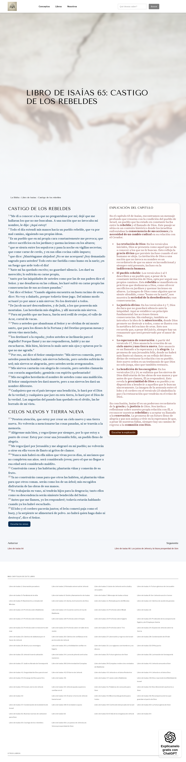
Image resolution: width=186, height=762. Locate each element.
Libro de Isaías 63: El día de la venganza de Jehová (114, 714)
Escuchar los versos (19, 524)
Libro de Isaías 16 (144, 610)
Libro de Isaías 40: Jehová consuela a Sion (154, 663)
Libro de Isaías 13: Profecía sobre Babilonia (26, 610)
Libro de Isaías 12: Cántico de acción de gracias (155, 601)
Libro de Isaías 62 (59, 714)
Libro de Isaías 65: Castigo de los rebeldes (26, 723)
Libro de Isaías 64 (144, 714)
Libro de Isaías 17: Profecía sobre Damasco (26, 619)
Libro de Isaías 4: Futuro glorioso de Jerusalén (155, 586)
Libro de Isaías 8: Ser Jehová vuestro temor (154, 595)
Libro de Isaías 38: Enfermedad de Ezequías (69, 663)
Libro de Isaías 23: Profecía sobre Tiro (109, 628)
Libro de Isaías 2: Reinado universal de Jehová (70, 586)
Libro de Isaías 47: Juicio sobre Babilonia (110, 678)
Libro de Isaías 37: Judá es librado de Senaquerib (28, 663)
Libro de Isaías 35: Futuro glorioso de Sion (111, 655)
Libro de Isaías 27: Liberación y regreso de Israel (113, 637)
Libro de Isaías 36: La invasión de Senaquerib (155, 655)
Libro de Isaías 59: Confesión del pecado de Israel (114, 705)
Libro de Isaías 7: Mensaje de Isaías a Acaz (111, 595)
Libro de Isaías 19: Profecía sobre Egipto (110, 619)
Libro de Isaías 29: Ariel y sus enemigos (25, 646)
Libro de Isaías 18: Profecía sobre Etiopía (68, 619)
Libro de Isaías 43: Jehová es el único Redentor (113, 672)
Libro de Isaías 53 (16, 696)
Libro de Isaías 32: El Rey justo (149, 646)
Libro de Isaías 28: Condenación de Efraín (153, 637)
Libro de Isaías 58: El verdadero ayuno (67, 705)
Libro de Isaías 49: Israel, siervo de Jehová (26, 687)
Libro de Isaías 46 (59, 678)
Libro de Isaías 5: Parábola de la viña (23, 595)
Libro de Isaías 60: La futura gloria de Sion (154, 705)
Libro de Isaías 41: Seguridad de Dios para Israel (28, 672)
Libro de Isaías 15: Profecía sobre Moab (110, 610)
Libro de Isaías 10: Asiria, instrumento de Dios (70, 601)
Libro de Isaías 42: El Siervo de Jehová (67, 672)
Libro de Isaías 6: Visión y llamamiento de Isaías (71, 595)
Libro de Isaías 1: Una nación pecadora (24, 586)
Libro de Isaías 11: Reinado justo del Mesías (111, 601)
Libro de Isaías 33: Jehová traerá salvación (26, 655)
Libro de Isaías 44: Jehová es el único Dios (154, 672)
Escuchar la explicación (123, 432)
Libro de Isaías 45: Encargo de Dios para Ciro (27, 678)
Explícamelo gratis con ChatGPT (170, 749)
